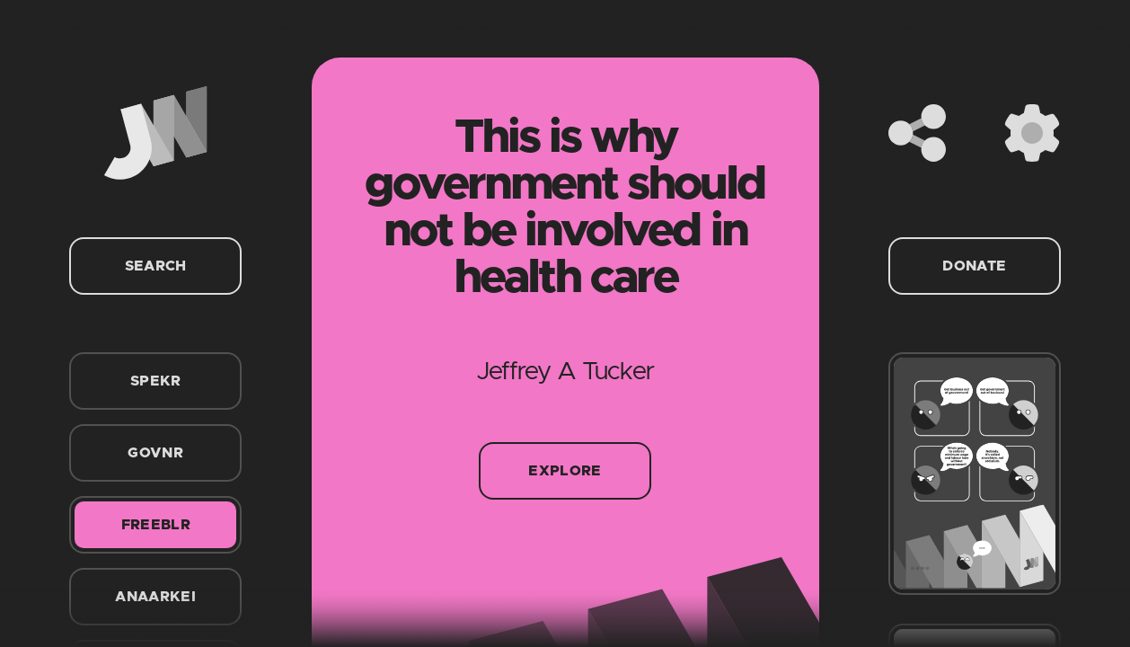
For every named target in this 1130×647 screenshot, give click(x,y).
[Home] (155, 133)
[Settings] (1032, 133)
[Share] (917, 133)
